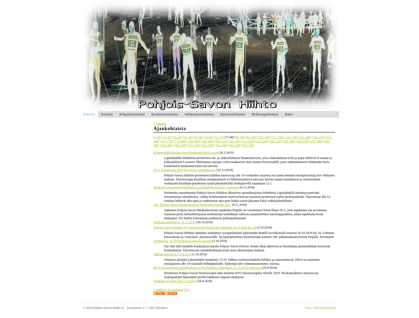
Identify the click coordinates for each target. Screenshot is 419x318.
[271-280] (316, 141)
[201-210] (221, 141)
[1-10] (157, 137)
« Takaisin (159, 124)
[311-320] (193, 145)
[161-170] (166, 141)
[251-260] (289, 141)
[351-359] (248, 145)
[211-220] (234, 141)
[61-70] (219, 137)
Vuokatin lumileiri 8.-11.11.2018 (174, 222)
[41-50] (198, 137)
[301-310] (180, 145)
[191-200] (207, 141)
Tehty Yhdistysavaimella (320, 308)
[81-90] (240, 137)
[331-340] (221, 145)
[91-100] (251, 137)
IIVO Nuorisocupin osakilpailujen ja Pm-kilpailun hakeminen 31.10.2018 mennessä (207, 268)
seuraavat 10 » (180, 290)
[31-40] (188, 137)
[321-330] (207, 145)
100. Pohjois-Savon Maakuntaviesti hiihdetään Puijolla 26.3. (192, 205)
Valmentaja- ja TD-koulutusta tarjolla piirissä (182, 241)
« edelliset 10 (161, 290)
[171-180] (180, 141)
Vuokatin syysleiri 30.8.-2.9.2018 (174, 281)
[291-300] (166, 145)
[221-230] (248, 141)
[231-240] (261, 141)
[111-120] (277, 137)
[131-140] (304, 137)
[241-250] (275, 141)
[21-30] (177, 137)
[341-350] (234, 145)
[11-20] (167, 137)
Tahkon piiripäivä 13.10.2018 (172, 254)
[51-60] (209, 137)
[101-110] (264, 137)
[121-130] (290, 137)
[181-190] (193, 141)
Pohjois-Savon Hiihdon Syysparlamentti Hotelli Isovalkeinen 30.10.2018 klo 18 (204, 227)
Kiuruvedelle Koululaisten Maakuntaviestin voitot (185, 152)
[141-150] (318, 137)
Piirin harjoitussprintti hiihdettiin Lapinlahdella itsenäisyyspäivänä (196, 187)
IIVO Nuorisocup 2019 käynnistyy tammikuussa (184, 170)
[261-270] (302, 141)
